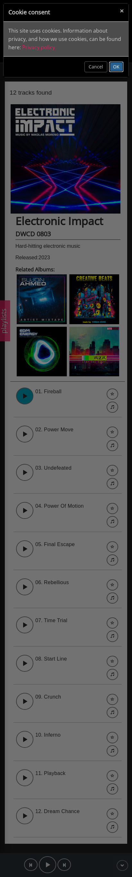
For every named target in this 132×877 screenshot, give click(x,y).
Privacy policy (38, 47)
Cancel (96, 67)
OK (116, 67)
